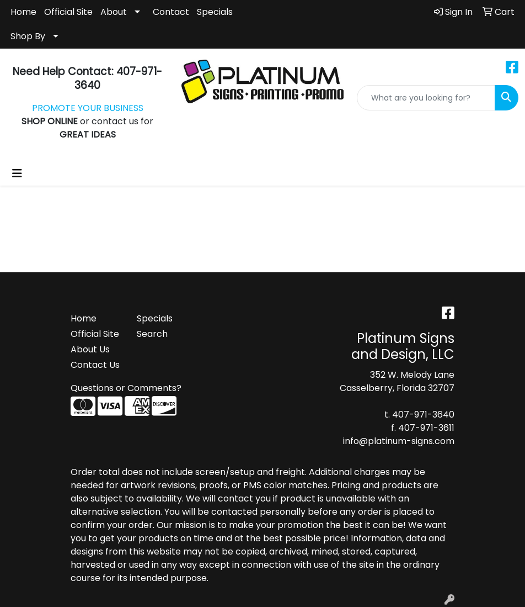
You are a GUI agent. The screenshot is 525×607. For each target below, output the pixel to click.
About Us (90, 349)
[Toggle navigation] (17, 173)
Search (152, 334)
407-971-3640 (423, 414)
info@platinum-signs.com (398, 441)
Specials (215, 12)
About (113, 12)
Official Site (68, 12)
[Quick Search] (426, 97)
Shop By (27, 36)
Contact (171, 12)
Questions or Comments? (126, 388)
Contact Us (95, 364)
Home (23, 12)
